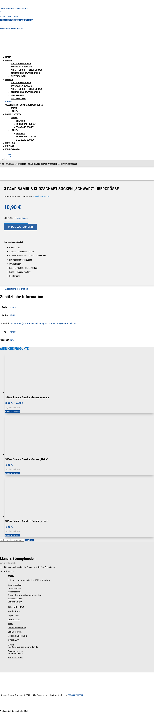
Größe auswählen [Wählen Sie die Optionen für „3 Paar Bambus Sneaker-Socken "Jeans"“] (12, 535)
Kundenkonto (12, 149)
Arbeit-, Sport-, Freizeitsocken (27, 70)
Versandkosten (22, 218)
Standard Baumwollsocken (25, 73)
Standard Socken (25, 127)
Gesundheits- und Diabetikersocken (24, 105)
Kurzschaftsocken (21, 63)
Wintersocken (18, 76)
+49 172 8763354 (15, 653)
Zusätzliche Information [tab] (16, 288)
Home (8, 57)
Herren (9, 79)
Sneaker (20, 120)
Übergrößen (17, 95)
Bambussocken (13, 114)
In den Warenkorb (20, 227)
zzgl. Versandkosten (12, 407)
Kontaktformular (15, 657)
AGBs (10, 623)
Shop (2, 164)
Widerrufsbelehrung (17, 627)
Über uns (10, 143)
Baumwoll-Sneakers (21, 66)
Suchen (29, 540)
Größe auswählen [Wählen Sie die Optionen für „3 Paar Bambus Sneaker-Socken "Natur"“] (12, 473)
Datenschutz (14, 619)
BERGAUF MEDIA (75, 695)
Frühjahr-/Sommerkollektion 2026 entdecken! (16, 20)
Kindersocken (14, 591)
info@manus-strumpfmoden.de (23, 647)
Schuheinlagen (15, 601)
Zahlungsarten (15, 632)
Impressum (13, 615)
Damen (8, 60)
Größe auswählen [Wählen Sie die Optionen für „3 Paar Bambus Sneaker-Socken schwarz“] (12, 411)
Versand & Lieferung (17, 636)
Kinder (8, 101)
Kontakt (9, 146)
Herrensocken (14, 588)
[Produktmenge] (16, 222)
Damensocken (14, 585)
